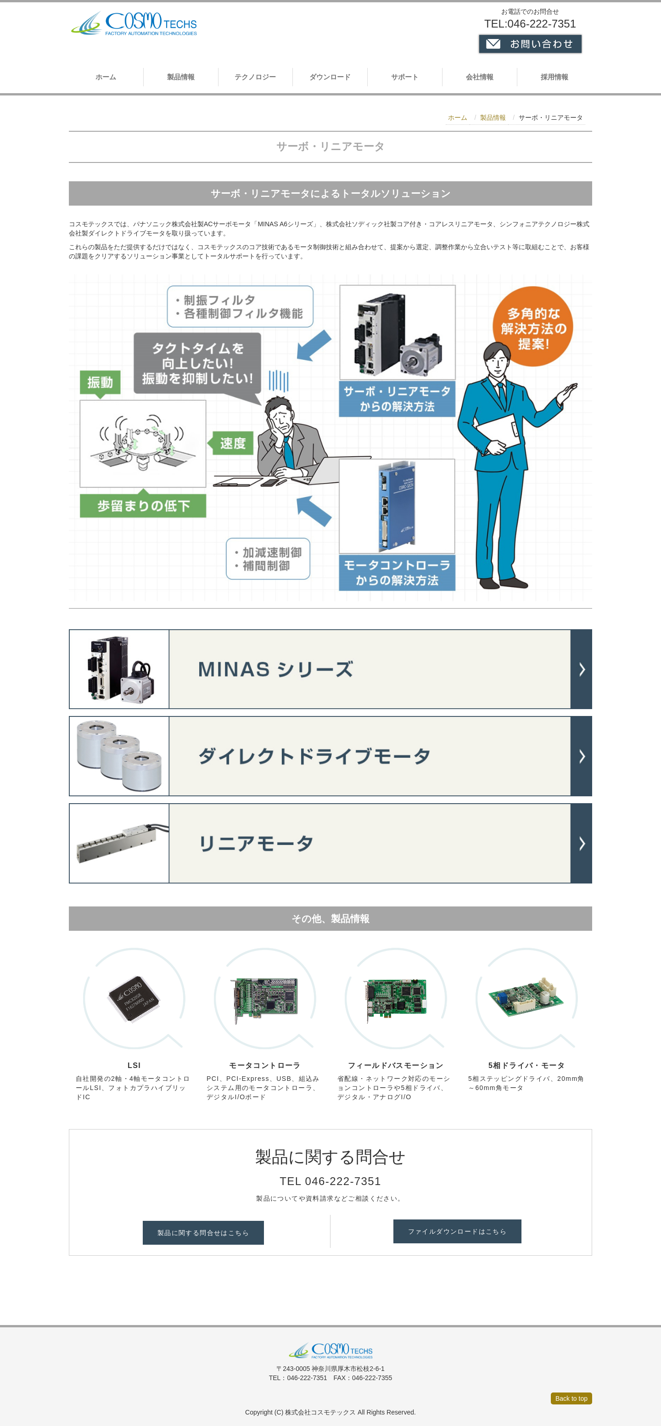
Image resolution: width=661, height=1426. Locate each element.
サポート (405, 77)
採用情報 (554, 77)
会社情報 (479, 77)
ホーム (105, 77)
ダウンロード (330, 77)
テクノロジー (255, 77)
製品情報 (181, 77)
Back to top (571, 1398)
